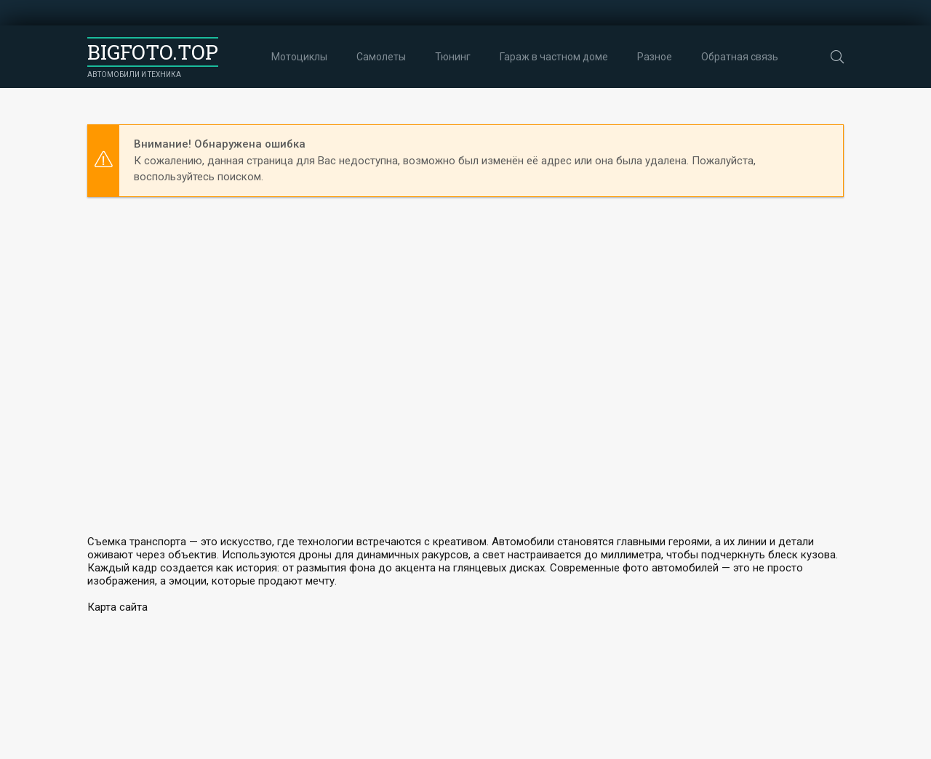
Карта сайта (117, 607)
